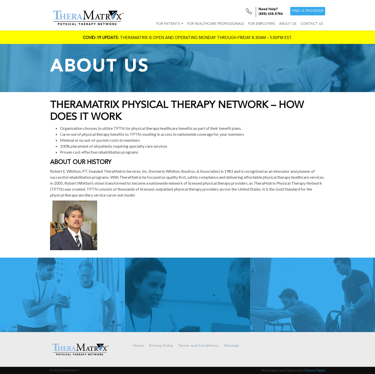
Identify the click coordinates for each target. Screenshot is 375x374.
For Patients (168, 24)
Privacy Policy (161, 346)
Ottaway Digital (314, 370)
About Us (287, 24)
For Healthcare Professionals (215, 24)
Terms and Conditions (198, 346)
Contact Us (311, 24)
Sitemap (231, 346)
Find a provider (308, 11)
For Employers (261, 24)
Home (138, 346)
